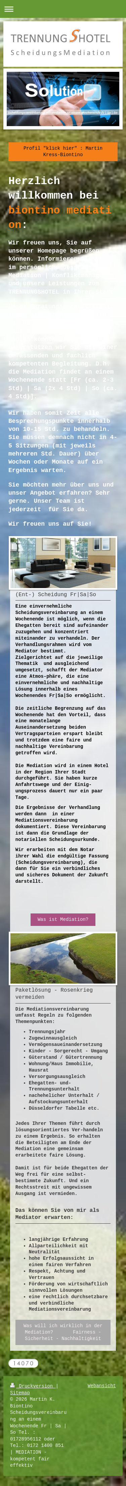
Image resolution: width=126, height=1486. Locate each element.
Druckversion (33, 1386)
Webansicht (102, 1386)
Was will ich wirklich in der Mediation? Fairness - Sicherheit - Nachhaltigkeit (63, 1332)
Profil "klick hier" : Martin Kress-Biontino (63, 151)
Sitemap (20, 1393)
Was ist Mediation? (63, 919)
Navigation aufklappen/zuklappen (63, 9)
